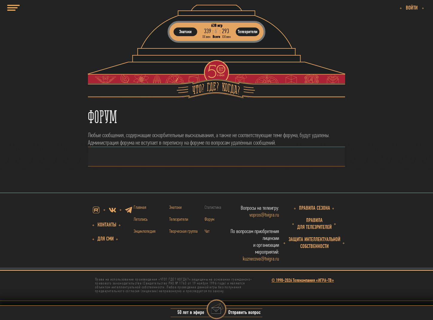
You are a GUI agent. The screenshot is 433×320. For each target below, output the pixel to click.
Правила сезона (314, 208)
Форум (209, 219)
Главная (140, 207)
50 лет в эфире (190, 313)
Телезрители (178, 219)
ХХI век (226, 37)
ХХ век (206, 37)
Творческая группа (183, 231)
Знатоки (175, 207)
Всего (216, 37)
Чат (207, 231)
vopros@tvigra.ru (264, 215)
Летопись (141, 219)
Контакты (106, 225)
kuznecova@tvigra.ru (261, 259)
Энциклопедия (144, 231)
